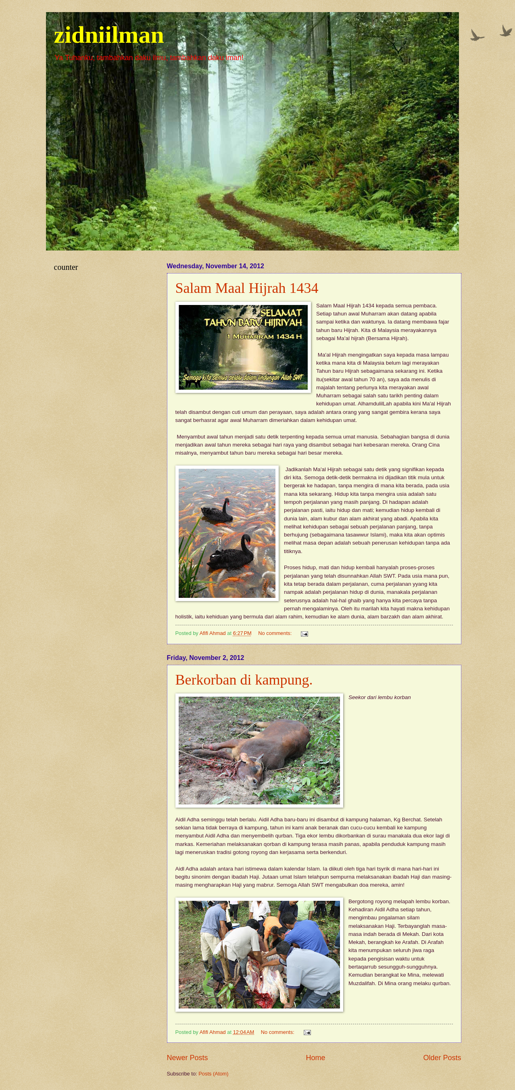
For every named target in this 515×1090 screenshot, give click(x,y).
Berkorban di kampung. (244, 680)
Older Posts (442, 1058)
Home (315, 1058)
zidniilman (109, 34)
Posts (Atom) (213, 1074)
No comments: (275, 633)
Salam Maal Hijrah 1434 (247, 288)
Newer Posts (187, 1058)
